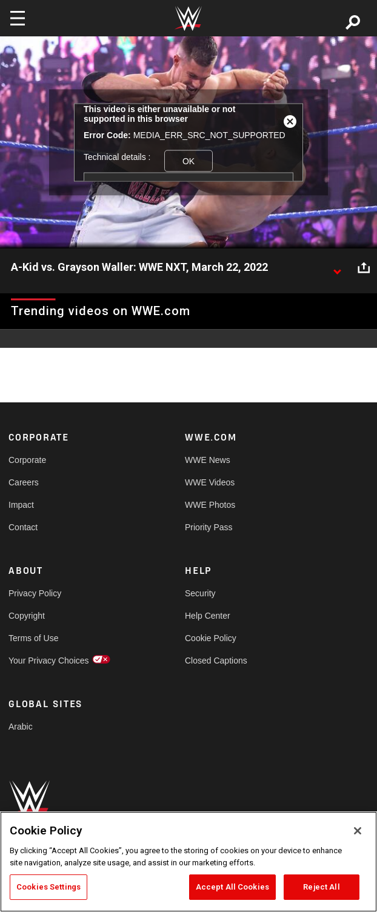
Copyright (26, 616)
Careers (23, 482)
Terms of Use (33, 638)
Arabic (20, 726)
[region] (188, 861)
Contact (23, 527)
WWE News (207, 460)
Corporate (27, 460)
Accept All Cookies (232, 886)
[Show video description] (337, 268)
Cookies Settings (48, 886)
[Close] (357, 830)
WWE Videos (210, 482)
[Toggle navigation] (17, 18)
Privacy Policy (34, 593)
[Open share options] (363, 268)
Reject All (321, 886)
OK (188, 160)
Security (200, 593)
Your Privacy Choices (48, 660)
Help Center (207, 616)
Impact (21, 505)
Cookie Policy (210, 638)
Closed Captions (216, 660)
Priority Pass (209, 527)
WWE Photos (210, 505)
